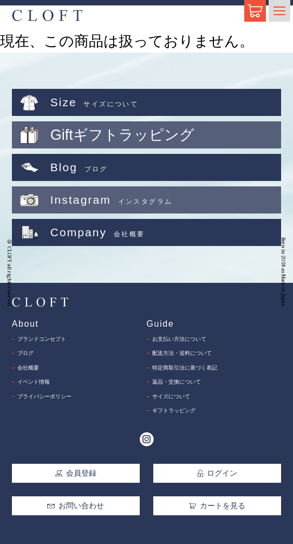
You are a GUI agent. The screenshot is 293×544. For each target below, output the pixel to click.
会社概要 (28, 368)
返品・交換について (176, 382)
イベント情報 (33, 382)
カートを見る (217, 505)
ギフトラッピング (174, 410)
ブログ (25, 353)
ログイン (218, 473)
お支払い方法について (179, 339)
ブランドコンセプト (41, 339)
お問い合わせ (75, 505)
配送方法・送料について (182, 353)
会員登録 (75, 473)
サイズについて (171, 396)
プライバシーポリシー (44, 396)
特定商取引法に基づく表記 (184, 368)
